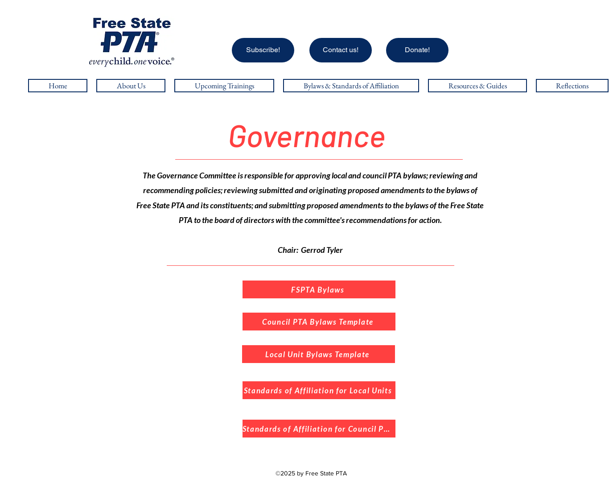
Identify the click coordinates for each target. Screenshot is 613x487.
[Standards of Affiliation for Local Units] (319, 390)
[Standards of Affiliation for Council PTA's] (319, 428)
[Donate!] (417, 50)
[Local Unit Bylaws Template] (318, 354)
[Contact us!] (340, 50)
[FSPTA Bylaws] (319, 289)
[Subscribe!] (263, 50)
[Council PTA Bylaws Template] (319, 321)
